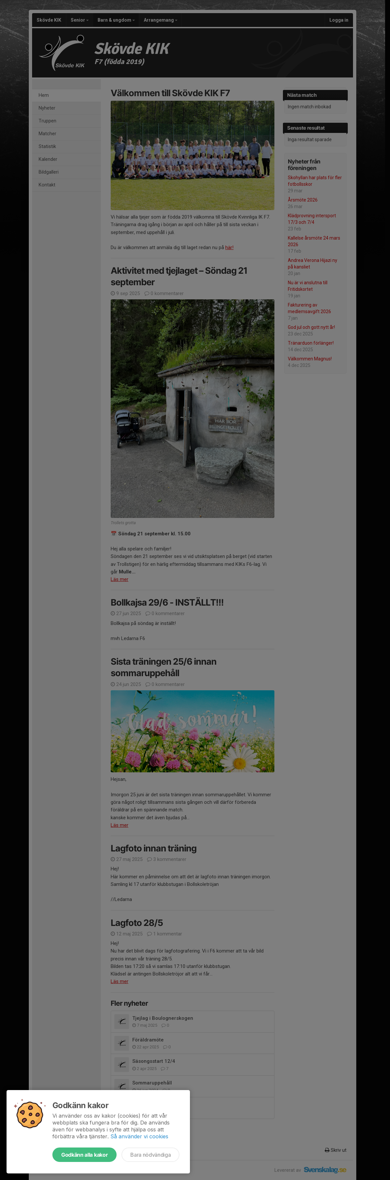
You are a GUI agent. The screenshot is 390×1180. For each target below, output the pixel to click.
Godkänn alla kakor (84, 1154)
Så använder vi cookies (139, 1136)
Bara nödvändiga (150, 1154)
